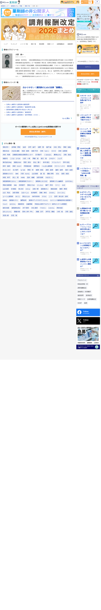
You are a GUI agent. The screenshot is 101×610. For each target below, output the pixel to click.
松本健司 (34, 192)
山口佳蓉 (6, 189)
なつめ (23, 170)
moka (23, 177)
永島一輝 (35, 189)
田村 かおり (17, 166)
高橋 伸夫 (43, 192)
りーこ (57, 185)
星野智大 (36, 166)
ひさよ (28, 189)
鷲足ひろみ (31, 185)
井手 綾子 (32, 147)
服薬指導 (70, 44)
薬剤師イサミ (13, 200)
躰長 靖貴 (6, 208)
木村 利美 (6, 154)
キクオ (54, 151)
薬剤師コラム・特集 (16, 6)
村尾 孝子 (6, 177)
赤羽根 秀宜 (16, 147)
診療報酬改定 (60, 44)
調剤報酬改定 (82, 288)
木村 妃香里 (62, 151)
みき (63, 185)
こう (50, 196)
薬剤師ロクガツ (8, 173)
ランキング (14, 44)
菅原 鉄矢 (27, 162)
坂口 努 (44, 158)
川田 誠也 (69, 211)
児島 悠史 (67, 154)
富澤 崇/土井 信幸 (61, 196)
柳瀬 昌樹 (54, 189)
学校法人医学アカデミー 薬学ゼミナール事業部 (51, 204)
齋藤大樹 (17, 211)
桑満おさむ (57, 154)
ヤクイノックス (60, 166)
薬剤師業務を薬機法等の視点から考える (19, 109)
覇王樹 (69, 166)
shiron (5, 200)
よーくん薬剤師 (8, 196)
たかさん (51, 208)
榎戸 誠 (48, 147)
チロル (44, 196)
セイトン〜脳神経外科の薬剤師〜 (61, 200)
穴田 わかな (25, 173)
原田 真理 (49, 170)
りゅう (5, 204)
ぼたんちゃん (7, 211)
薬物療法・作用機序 (84, 291)
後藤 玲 (5, 158)
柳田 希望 (63, 189)
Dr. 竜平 (15, 170)
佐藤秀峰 (29, 204)
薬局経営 (89, 295)
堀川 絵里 (69, 170)
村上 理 (15, 177)
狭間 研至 (39, 170)
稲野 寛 (41, 147)
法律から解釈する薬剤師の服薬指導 (17, 104)
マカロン (43, 208)
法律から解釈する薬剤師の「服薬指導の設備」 (21, 107)
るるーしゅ (25, 192)
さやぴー (52, 158)
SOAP (80, 303)
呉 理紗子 (38, 154)
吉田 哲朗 (16, 192)
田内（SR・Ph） (27, 211)
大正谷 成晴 (15, 151)
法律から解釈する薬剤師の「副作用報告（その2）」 (23, 115)
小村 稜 (60, 211)
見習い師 (6, 215)
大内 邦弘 (57, 147)
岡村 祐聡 (67, 147)
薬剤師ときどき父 (41, 181)
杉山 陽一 (37, 162)
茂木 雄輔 (30, 177)
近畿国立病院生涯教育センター (23, 154)
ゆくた (18, 196)
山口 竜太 (6, 192)
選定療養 (41, 44)
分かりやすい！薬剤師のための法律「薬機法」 (43, 87)
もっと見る (67, 118)
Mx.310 (21, 189)
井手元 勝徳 (50, 211)
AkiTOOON (36, 196)
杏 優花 (13, 189)
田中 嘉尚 (6, 166)
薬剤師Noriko (16, 208)
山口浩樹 (35, 173)
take (17, 173)
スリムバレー (56, 162)
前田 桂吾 (65, 173)
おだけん (13, 204)
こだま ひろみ (15, 158)
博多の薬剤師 (7, 185)
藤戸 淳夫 (49, 185)
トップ (5, 44)
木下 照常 (26, 208)
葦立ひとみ (26, 196)
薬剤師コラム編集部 (56, 181)
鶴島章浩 (21, 204)
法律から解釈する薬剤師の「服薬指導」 (19, 112)
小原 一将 (26, 158)
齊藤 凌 (35, 158)
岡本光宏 (60, 208)
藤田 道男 (59, 170)
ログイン (97, 2)
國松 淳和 (50, 173)
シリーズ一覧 (24, 44)
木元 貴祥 (34, 208)
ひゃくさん (61, 192)
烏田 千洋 (35, 151)
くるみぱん (47, 154)
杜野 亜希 (40, 177)
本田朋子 (22, 185)
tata (15, 185)
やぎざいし (49, 177)
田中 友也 (66, 162)
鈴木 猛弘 (46, 162)
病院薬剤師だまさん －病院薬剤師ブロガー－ (18, 181)
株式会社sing (7, 162)
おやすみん (69, 181)
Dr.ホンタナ (7, 170)
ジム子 (60, 158)
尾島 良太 (6, 151)
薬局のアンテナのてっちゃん (38, 200)
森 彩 (42, 173)
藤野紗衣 (23, 200)
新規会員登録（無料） (38, 132)
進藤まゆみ (17, 162)
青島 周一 (6, 147)
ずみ (57, 173)
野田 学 (30, 170)
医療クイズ (50, 44)
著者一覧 (27, 6)
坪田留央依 (27, 166)
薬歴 (85, 303)
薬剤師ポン (44, 189)
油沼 (24, 147)
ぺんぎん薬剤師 (47, 166)
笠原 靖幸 (25, 151)
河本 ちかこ (44, 151)
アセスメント (82, 280)
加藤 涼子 (39, 211)
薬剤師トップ (4, 6)
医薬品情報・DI (83, 284)
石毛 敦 (14, 215)
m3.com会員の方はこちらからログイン (38, 137)
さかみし (52, 192)
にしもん (40, 185)
